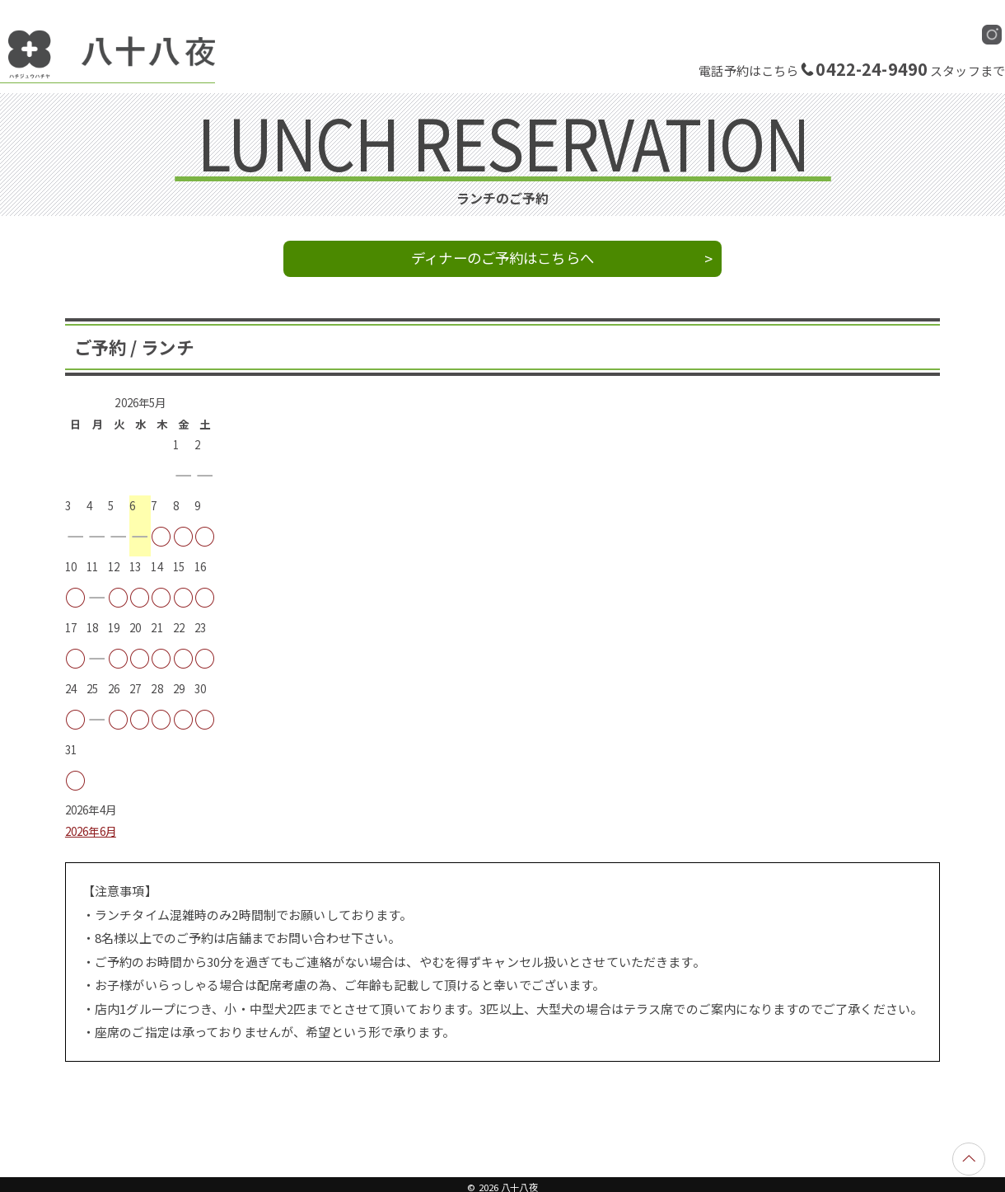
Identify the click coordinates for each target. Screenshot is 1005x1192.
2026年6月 (90, 831)
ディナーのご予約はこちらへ (502, 257)
